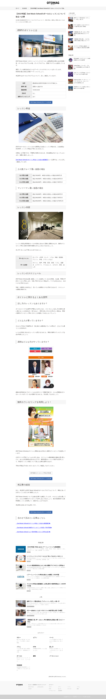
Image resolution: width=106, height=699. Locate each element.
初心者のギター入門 (30, 606)
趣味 (78, 688)
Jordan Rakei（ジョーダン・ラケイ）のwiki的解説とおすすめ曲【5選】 (82, 67)
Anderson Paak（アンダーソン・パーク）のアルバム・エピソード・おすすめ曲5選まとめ (82, 81)
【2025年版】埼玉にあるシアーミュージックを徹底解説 (43, 547)
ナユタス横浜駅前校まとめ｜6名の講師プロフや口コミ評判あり (46, 565)
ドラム (78, 686)
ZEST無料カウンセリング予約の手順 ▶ (40, 473)
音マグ (17, 8)
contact (30, 688)
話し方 (59, 688)
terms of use (31, 686)
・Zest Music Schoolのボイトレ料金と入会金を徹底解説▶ (33, 523)
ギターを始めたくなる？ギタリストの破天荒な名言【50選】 (45, 610)
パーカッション (52, 690)
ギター (50, 686)
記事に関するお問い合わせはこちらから (57, 676)
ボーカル (69, 688)
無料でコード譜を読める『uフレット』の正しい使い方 (43, 601)
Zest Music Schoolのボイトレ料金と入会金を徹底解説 (32, 159)
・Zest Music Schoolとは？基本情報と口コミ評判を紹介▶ (33, 532)
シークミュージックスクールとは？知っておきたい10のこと (45, 556)
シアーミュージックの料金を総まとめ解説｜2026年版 (43, 574)
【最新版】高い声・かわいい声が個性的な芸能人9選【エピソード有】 (81, 33)
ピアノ (59, 686)
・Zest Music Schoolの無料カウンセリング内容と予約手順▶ (34, 527)
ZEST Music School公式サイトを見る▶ (40, 102)
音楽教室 (24, 8)
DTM (50, 688)
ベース (69, 686)
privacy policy (40, 686)
